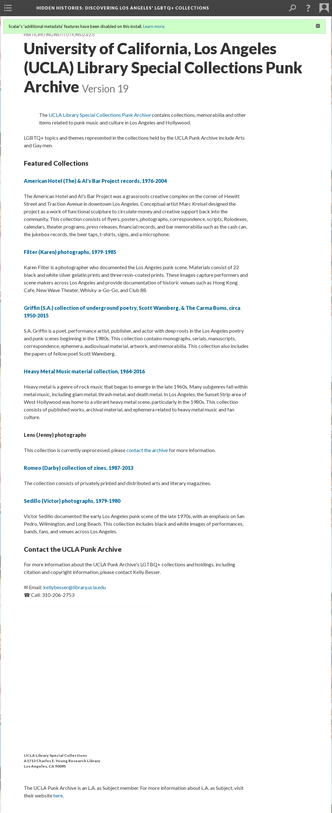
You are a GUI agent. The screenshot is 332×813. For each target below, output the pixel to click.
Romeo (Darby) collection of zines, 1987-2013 (78, 468)
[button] (308, 8)
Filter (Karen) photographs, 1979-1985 (70, 252)
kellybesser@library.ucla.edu (74, 587)
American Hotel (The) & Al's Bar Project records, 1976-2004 (95, 181)
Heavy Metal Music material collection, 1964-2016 (84, 371)
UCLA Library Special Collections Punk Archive (100, 115)
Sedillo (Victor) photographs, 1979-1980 (72, 501)
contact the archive (147, 450)
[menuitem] (8, 8)
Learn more (153, 26)
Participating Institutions (52, 34)
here (58, 795)
